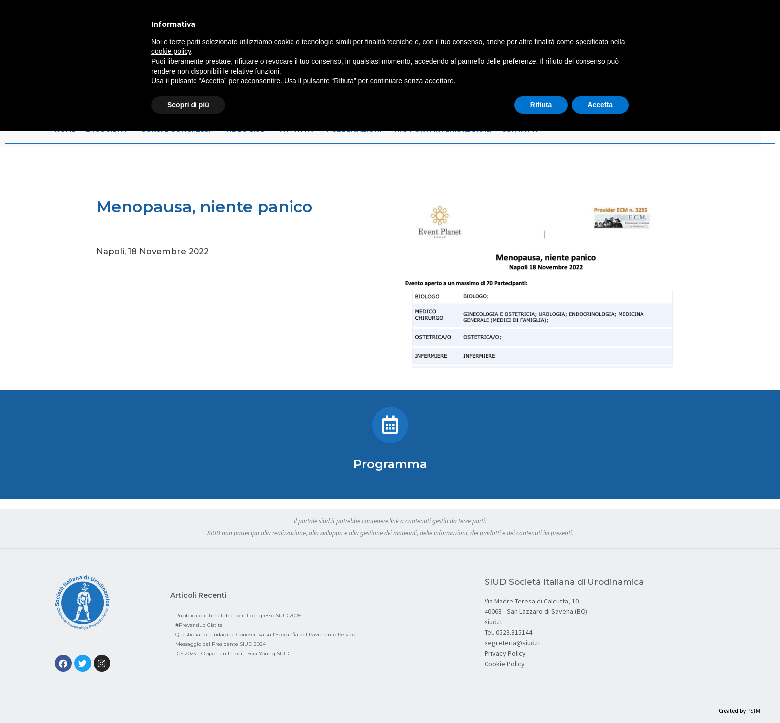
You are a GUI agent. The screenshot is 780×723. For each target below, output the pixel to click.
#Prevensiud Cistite (199, 625)
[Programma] (390, 425)
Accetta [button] (600, 105)
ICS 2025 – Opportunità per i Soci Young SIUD (232, 653)
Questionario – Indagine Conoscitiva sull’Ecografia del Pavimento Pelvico (265, 634)
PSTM (753, 710)
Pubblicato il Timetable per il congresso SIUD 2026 (238, 615)
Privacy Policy (505, 653)
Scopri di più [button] (188, 105)
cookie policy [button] (171, 51)
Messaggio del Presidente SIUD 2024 (220, 644)
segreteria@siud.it (512, 642)
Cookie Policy (505, 663)
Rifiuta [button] (541, 105)
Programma (390, 464)
